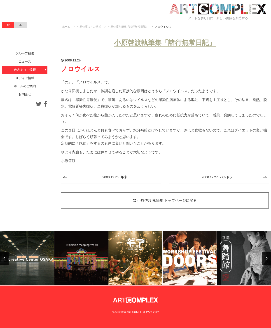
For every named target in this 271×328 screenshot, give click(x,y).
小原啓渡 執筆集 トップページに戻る (165, 200)
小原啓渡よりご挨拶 (89, 26)
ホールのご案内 (25, 86)
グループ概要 (24, 53)
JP (8, 24)
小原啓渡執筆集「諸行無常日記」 (128, 26)
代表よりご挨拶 (25, 70)
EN (20, 24)
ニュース (25, 61)
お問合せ (25, 94)
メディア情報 (24, 78)
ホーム (66, 26)
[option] (135, 258)
